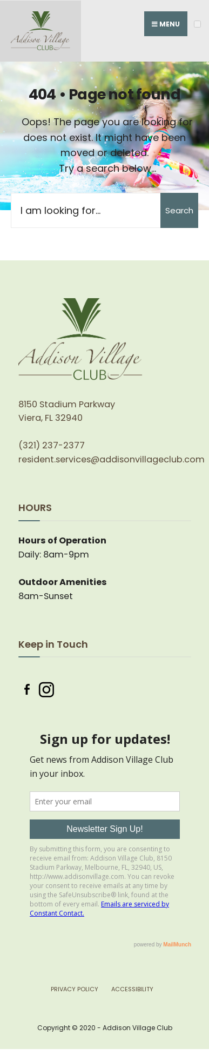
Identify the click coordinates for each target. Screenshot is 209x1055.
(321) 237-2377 (51, 445)
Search (179, 210)
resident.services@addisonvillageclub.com (111, 459)
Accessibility (132, 989)
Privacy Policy (74, 989)
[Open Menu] (197, 24)
